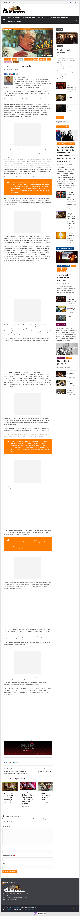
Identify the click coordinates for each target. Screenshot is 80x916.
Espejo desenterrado (14, 18)
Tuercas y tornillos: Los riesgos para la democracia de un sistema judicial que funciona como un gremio (71, 219)
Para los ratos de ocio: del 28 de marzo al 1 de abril (45, 796)
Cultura (20, 59)
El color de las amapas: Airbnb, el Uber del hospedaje (10, 796)
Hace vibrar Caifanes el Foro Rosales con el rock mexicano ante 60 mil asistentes (28, 798)
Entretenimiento (28, 59)
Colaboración (8, 59)
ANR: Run (70, 317)
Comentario (6, 826)
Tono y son (16, 62)
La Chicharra (42, 59)
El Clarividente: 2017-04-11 (71, 391)
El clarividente (61, 357)
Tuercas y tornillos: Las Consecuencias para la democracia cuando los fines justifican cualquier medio (71, 198)
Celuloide (41, 18)
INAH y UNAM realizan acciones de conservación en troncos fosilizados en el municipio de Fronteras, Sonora (14, 771)
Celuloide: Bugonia (70, 96)
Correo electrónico (8, 856)
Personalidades (8, 62)
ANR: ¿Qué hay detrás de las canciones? (64, 277)
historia (36, 59)
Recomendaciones (62, 271)
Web (3, 863)
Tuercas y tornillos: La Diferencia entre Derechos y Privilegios (71, 237)
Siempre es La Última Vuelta (71, 309)
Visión (19, 21)
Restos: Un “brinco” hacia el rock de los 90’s (71, 299)
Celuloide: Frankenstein (70, 107)
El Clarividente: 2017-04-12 (71, 382)
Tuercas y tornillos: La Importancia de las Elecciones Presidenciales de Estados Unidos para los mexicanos (66, 154)
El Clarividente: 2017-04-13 (71, 374)
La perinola (11, 21)
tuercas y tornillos (29, 18)
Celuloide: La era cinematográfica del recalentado (71, 86)
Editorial (16, 69)
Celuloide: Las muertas (63, 51)
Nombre (5, 848)
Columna (15, 59)
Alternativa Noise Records (63, 265)
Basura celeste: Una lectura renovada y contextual (44, 770)
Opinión (64, 268)
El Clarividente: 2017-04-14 (64, 362)
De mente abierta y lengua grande (57, 18)
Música (48, 59)
